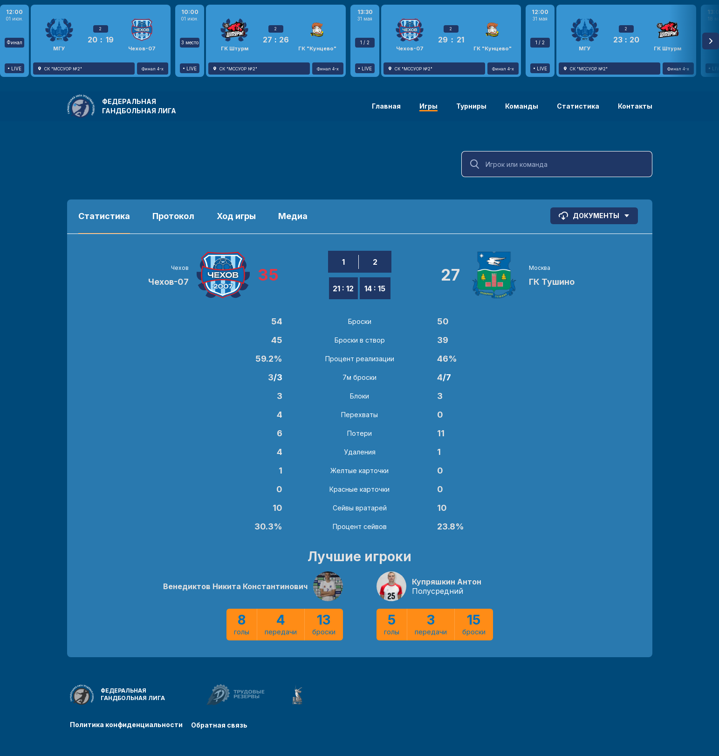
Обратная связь (220, 725)
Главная (386, 106)
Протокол (173, 216)
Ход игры (236, 216)
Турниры (471, 106)
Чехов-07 (168, 282)
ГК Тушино (552, 282)
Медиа (293, 216)
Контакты (635, 106)
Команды (521, 106)
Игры (428, 106)
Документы (594, 215)
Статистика (578, 106)
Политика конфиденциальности (126, 725)
